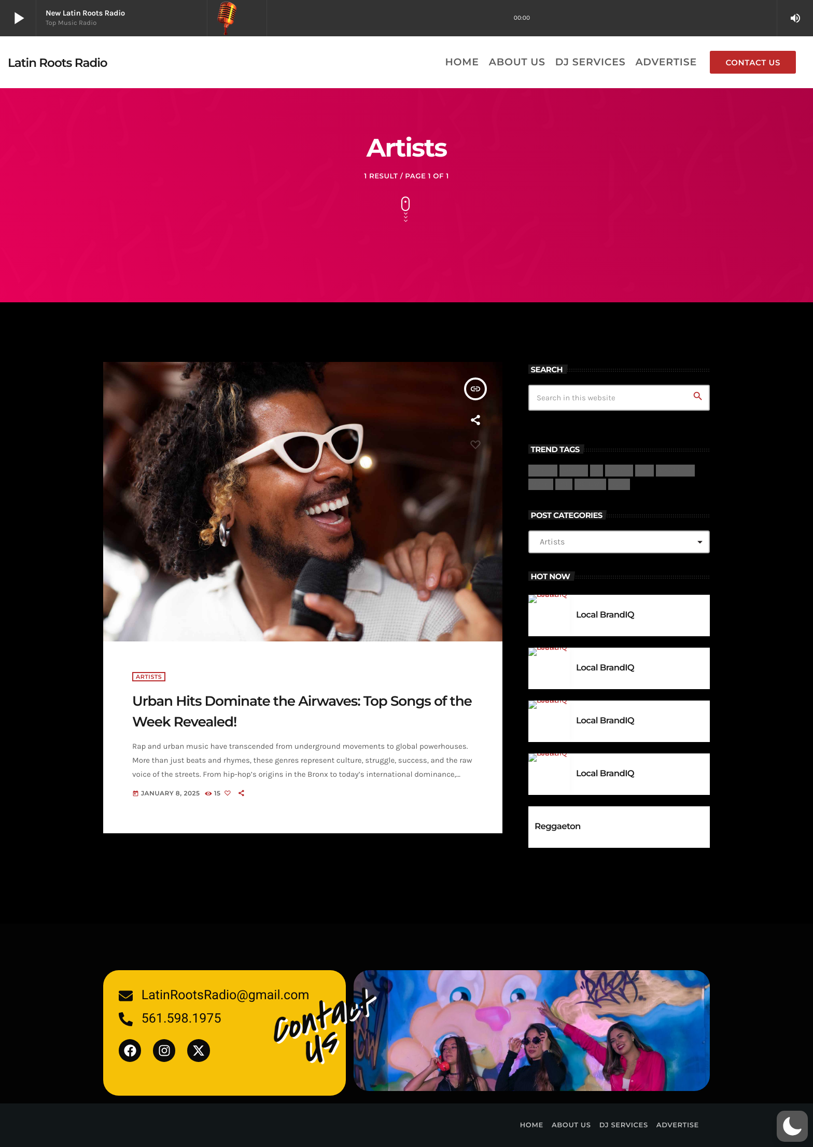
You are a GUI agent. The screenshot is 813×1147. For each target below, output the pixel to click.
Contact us (752, 62)
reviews (590, 484)
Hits (644, 470)
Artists (542, 470)
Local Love (675, 470)
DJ (596, 470)
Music (540, 484)
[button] (792, 1126)
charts (574, 470)
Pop (563, 484)
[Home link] (57, 62)
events (619, 470)
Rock (619, 484)
